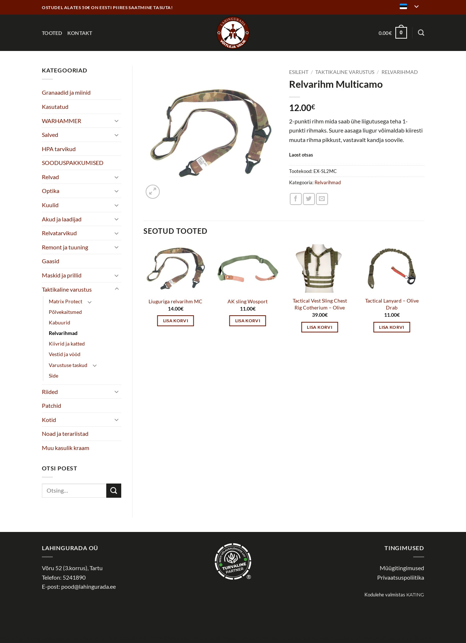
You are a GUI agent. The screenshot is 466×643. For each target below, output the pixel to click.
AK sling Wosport (248, 301)
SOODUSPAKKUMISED (72, 162)
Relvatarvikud (59, 232)
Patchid (51, 405)
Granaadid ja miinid (66, 92)
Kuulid (50, 204)
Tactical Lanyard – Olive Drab (392, 304)
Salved (50, 134)
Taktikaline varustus (67, 289)
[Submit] (113, 491)
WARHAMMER (61, 120)
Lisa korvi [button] (175, 320)
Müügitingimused (402, 567)
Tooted (52, 33)
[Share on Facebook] (296, 199)
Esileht (298, 72)
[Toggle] (116, 120)
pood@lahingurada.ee (88, 586)
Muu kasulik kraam (65, 447)
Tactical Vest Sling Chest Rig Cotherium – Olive (320, 304)
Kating (415, 594)
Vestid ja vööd (64, 354)
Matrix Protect (65, 301)
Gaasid (50, 260)
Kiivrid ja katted (67, 343)
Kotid (49, 419)
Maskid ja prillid (62, 275)
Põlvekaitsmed (65, 312)
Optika (50, 190)
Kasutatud (55, 106)
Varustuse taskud (68, 365)
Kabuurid (59, 322)
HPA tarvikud (59, 148)
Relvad (50, 176)
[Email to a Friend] (322, 199)
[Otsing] (421, 32)
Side (53, 375)
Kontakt (79, 33)
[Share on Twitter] (309, 199)
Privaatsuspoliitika (400, 577)
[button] (393, 33)
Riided (50, 391)
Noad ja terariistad (65, 433)
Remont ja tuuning (65, 247)
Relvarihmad (63, 333)
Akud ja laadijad (62, 219)
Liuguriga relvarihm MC (175, 301)
